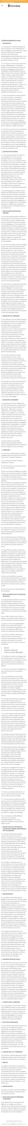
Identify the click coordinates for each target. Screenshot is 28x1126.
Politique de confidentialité (13, 1120)
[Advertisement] (14, 23)
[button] (2, 5)
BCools (24, 1124)
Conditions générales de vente (14, 1121)
